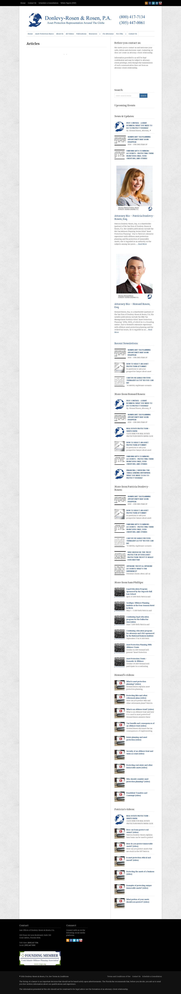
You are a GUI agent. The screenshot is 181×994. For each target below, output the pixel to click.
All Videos (70, 34)
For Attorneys (108, 34)
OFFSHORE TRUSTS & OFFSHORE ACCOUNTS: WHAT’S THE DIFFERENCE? (139, 568)
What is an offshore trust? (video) (140, 709)
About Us (59, 34)
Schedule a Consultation (48, 3)
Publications (81, 34)
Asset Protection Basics (44, 34)
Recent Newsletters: (126, 343)
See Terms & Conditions (59, 976)
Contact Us (32, 3)
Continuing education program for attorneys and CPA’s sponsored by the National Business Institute (140, 633)
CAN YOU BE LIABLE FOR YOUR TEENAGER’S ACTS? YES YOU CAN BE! (139, 380)
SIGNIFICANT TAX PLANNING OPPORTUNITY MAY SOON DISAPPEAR (139, 139)
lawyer (35, 981)
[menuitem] (30, 33)
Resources (93, 34)
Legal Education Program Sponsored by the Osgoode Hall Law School (139, 591)
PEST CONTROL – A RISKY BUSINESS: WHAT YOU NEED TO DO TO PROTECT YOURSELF (139, 125)
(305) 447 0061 (29, 945)
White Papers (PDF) (68, 3)
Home (23, 3)
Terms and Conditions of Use (119, 976)
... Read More (141, 244)
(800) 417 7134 (33, 942)
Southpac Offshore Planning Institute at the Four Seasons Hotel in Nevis (140, 605)
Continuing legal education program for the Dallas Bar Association (137, 619)
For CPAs (119, 34)
